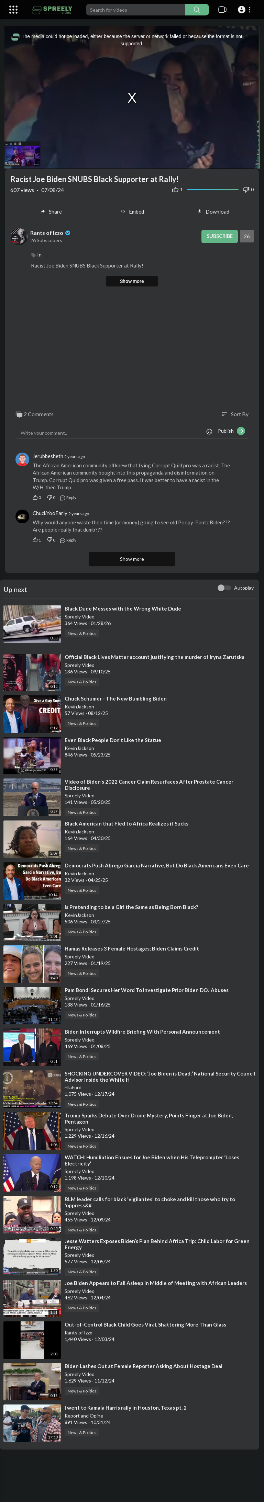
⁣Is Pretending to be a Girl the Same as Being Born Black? (131, 906)
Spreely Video (80, 615)
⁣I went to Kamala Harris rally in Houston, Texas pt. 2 (126, 1407)
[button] (245, 10)
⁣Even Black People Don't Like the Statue (113, 739)
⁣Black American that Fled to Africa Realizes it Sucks (126, 823)
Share (51, 211)
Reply (67, 496)
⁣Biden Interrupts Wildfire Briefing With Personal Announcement (142, 1031)
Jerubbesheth (48, 455)
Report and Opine (84, 1415)
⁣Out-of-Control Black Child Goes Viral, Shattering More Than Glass (145, 1323)
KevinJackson (79, 706)
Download (213, 211)
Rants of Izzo (51, 232)
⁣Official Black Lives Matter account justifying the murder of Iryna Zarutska (154, 656)
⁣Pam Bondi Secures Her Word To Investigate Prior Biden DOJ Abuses (147, 989)
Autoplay (244, 587)
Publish (231, 430)
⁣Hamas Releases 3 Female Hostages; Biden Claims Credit (132, 948)
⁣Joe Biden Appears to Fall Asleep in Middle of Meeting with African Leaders (156, 1282)
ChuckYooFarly (50, 512)
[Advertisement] (132, 342)
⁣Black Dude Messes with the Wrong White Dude (123, 607)
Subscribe (218, 236)
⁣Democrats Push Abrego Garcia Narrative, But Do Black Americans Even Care (157, 864)
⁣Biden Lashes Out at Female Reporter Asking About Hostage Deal (143, 1365)
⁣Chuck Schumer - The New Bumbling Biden (116, 698)
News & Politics (82, 632)
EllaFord (73, 1086)
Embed (132, 211)
